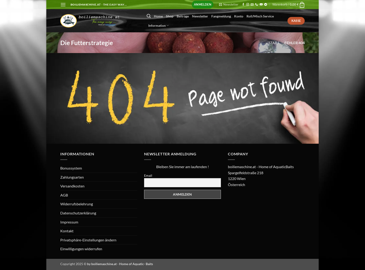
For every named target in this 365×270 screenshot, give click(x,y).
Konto (238, 16)
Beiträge (183, 16)
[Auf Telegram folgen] (265, 4)
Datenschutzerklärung (78, 213)
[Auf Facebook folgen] (243, 4)
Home (158, 16)
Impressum (69, 222)
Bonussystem (71, 168)
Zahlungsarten (72, 177)
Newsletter (200, 16)
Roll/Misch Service (260, 16)
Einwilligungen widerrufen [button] (81, 249)
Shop (169, 16)
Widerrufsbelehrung (76, 204)
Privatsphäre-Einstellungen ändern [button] (88, 240)
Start (274, 42)
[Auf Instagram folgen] (247, 4)
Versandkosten (72, 186)
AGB (64, 195)
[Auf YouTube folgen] (261, 4)
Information (158, 25)
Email (148, 175)
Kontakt (67, 231)
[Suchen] (149, 16)
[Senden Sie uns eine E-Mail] (252, 4)
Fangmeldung (221, 16)
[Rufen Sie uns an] (256, 4)
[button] (63, 4)
